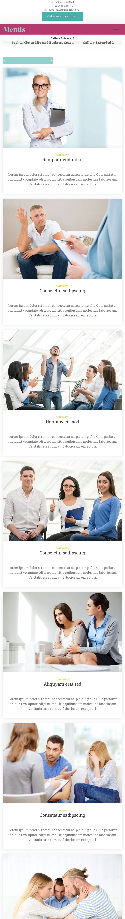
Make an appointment (62, 16)
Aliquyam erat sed (62, 684)
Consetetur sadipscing (62, 291)
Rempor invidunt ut (62, 159)
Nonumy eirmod (62, 422)
